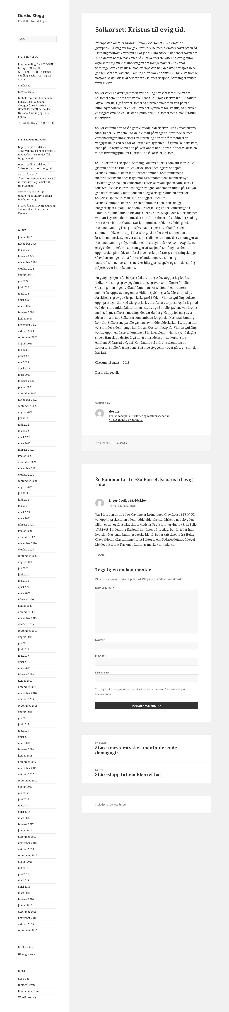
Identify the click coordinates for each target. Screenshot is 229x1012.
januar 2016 (25, 905)
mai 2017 (23, 805)
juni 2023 (23, 356)
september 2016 (27, 855)
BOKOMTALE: (26, 91)
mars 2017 (24, 818)
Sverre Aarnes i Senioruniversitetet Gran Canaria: (37, 209)
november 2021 (27, 468)
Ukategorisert (26, 954)
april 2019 (24, 662)
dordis (123, 443)
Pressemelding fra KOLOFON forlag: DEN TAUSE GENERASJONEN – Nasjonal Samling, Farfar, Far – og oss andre (35, 72)
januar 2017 (25, 830)
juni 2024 (23, 287)
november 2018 (27, 693)
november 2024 (27, 262)
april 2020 (24, 587)
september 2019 (27, 630)
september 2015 (27, 930)
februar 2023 (26, 381)
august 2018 (25, 712)
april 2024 (24, 300)
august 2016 (25, 861)
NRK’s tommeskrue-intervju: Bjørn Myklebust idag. (35, 195)
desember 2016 (27, 836)
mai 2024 (23, 293)
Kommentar (105, 588)
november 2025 (27, 243)
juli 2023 (23, 349)
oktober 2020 (26, 549)
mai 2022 (23, 431)
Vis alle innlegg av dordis (124, 419)
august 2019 (25, 637)
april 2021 (24, 512)
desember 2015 (27, 911)
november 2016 (27, 843)
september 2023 (27, 337)
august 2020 (25, 562)
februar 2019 (26, 674)
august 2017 (25, 786)
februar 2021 (26, 524)
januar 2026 (25, 237)
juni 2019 (23, 649)
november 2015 (27, 918)
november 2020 (27, 543)
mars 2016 (24, 893)
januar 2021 (25, 531)
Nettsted (102, 672)
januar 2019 (25, 680)
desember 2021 (27, 462)
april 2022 (24, 437)
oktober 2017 (26, 774)
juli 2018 (23, 718)
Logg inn (23, 978)
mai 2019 (23, 655)
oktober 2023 (26, 331)
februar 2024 (26, 312)
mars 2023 (24, 374)
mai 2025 (23, 250)
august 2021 (25, 487)
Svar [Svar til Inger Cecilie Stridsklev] (101, 554)
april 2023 (24, 368)
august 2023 (25, 343)
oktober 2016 (26, 849)
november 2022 (27, 399)
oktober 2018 (26, 699)
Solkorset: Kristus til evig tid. (35, 168)
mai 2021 (23, 506)
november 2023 (27, 325)
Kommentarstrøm (28, 991)
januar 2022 (25, 456)
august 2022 (25, 412)
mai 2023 (23, 362)
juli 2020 (23, 568)
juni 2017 (23, 799)
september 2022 (27, 406)
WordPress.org (27, 997)
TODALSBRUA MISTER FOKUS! (36, 123)
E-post (101, 656)
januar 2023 (25, 387)
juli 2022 (23, 418)
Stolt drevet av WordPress (110, 804)
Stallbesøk (24, 85)
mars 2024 (24, 306)
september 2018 (27, 705)
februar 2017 (26, 824)
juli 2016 (23, 868)
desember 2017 (27, 762)
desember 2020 (27, 537)
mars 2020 (24, 593)
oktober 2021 (26, 474)
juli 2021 (23, 493)
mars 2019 (24, 668)
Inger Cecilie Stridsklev (32, 147)
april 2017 (24, 811)
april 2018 (24, 737)
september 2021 (27, 481)
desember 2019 (27, 612)
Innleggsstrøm (27, 985)
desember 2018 (27, 687)
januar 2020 (25, 605)
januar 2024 (25, 318)
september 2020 (27, 556)
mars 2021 (24, 518)
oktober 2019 (26, 624)
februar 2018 (26, 749)
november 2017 (27, 768)
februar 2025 (26, 256)
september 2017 (27, 780)
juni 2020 (23, 574)
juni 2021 (23, 499)
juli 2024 (23, 281)
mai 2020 (23, 580)
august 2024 (25, 275)
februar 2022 (26, 449)
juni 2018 (23, 724)
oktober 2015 (26, 924)
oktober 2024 (26, 268)
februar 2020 (26, 599)
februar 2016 (26, 899)
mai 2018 (23, 730)
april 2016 (24, 886)
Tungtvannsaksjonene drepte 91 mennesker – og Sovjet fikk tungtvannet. (37, 154)
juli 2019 (23, 643)
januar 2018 (25, 755)
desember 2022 (27, 393)
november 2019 (27, 618)
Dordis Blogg (31, 15)
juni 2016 (23, 874)
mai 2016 (23, 880)
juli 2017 (23, 793)
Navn (100, 640)
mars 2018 (24, 743)
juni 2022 (23, 424)
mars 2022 (24, 443)
